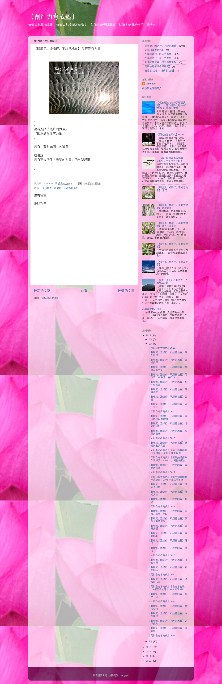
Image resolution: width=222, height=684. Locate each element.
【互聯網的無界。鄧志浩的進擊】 (160, 62)
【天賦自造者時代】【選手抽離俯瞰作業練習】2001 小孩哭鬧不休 (167, 478)
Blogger (125, 675)
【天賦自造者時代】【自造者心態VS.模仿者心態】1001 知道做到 (166, 588)
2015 (149, 651)
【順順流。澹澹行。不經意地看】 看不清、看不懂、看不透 (168, 376)
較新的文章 (42, 290)
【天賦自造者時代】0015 (161, 348)
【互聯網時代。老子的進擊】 (158, 58)
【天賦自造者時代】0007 (161, 635)
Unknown (151, 83)
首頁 (84, 290)
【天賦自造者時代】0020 (169, 134)
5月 (151, 344)
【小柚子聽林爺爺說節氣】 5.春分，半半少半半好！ (171, 159)
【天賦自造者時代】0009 (161, 574)
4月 (151, 641)
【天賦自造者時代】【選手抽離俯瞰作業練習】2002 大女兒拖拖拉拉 (167, 459)
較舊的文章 (126, 290)
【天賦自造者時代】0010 (161, 555)
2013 (149, 660)
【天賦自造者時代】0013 (161, 438)
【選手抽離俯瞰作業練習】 (156, 66)
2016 (149, 647)
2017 (149, 335)
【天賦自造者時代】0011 (161, 506)
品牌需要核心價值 (152, 309)
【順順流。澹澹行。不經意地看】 (60, 188)
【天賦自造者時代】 (153, 50)
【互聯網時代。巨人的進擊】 (158, 54)
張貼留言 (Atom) (50, 297)
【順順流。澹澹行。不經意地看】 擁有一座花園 (172, 224)
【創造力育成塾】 (53, 16)
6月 (151, 339)
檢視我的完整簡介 (152, 88)
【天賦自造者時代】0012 (161, 472)
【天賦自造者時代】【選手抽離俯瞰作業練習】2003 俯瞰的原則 (167, 451)
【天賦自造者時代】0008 (161, 601)
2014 (149, 656)
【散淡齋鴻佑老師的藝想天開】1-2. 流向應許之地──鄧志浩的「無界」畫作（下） (171, 105)
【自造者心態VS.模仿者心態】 (158, 70)
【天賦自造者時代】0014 (161, 411)
